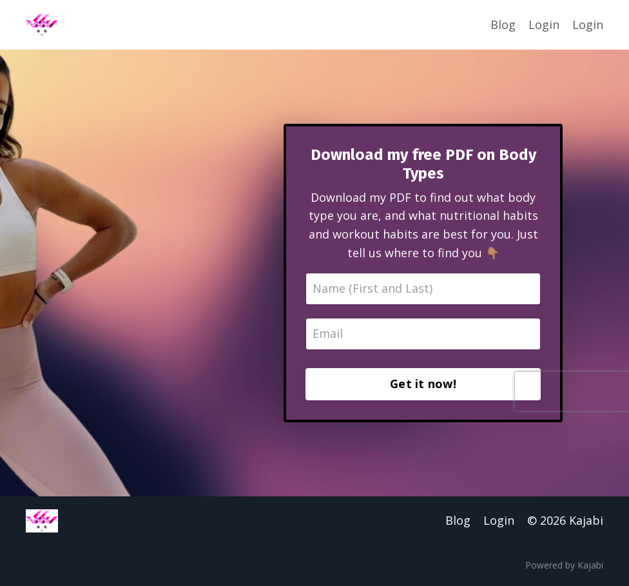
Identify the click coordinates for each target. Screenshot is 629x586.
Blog (503, 24)
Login (543, 24)
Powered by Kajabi (564, 565)
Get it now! (423, 383)
